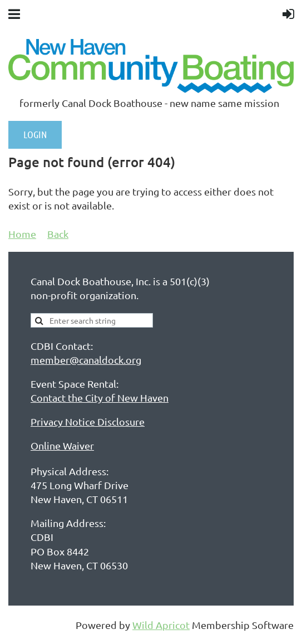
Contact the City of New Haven (100, 397)
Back (57, 234)
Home (22, 234)
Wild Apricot (161, 625)
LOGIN (35, 134)
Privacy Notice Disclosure (88, 421)
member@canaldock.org (86, 359)
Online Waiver (62, 445)
